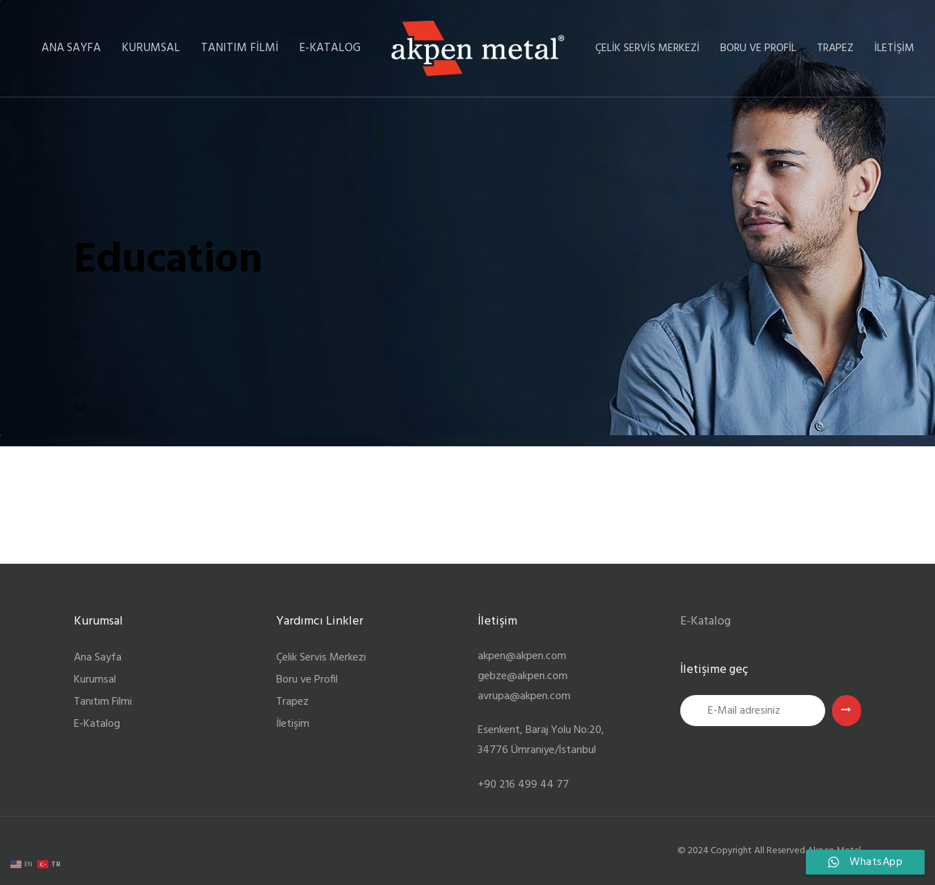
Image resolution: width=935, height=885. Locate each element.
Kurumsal (95, 680)
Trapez (292, 702)
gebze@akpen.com (523, 676)
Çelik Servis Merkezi (321, 658)
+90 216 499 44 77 (523, 785)
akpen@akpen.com (522, 656)
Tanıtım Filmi (103, 702)
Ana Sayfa (98, 658)
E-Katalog (97, 724)
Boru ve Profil (307, 680)
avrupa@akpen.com (524, 696)
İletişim (292, 724)
